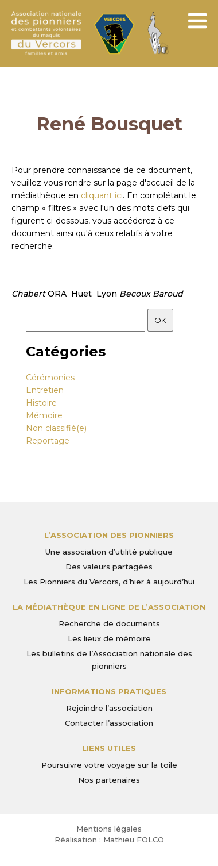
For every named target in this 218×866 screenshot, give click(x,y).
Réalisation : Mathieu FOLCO (109, 839)
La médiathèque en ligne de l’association (109, 606)
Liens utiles (109, 748)
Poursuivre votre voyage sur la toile (109, 764)
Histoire (41, 403)
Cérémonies (50, 377)
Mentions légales (109, 828)
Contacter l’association (109, 723)
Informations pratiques (109, 691)
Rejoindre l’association (109, 708)
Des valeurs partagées (109, 566)
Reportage (47, 441)
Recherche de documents (109, 623)
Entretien (45, 390)
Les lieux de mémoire (109, 638)
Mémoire (44, 415)
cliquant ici (102, 195)
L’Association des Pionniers (109, 535)
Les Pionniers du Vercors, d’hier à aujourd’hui (109, 581)
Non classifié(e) (56, 428)
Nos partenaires (109, 779)
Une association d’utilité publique (109, 551)
